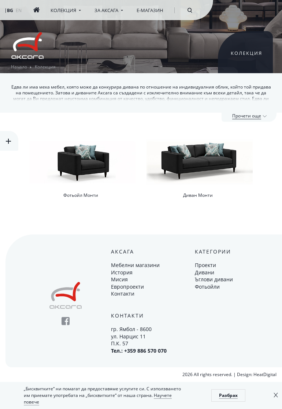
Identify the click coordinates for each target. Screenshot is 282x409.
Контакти (122, 293)
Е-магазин (150, 10)
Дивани (204, 272)
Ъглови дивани (214, 279)
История (122, 272)
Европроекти (127, 286)
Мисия (119, 279)
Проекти (205, 265)
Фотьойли (207, 286)
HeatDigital (265, 374)
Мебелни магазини (135, 265)
